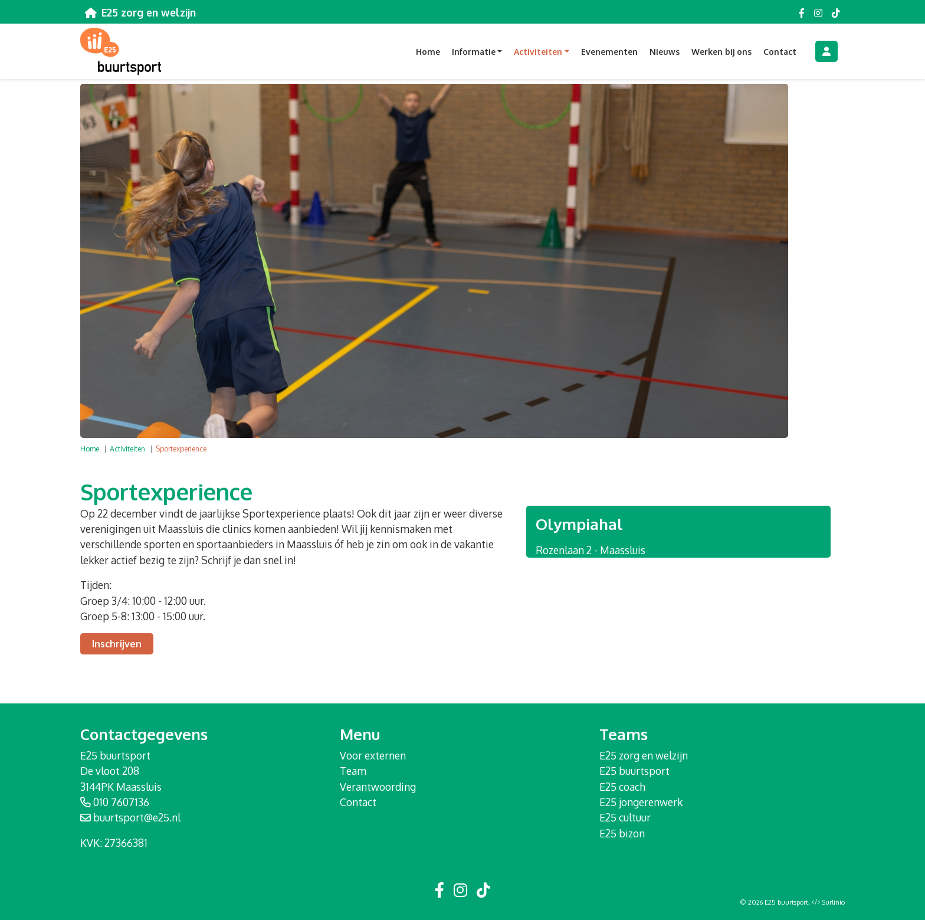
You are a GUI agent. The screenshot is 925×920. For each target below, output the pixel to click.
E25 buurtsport (634, 770)
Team (353, 770)
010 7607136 (121, 801)
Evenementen (609, 52)
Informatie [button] (474, 52)
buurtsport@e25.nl (137, 817)
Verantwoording (378, 786)
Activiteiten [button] (538, 52)
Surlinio (833, 902)
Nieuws (665, 52)
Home (428, 52)
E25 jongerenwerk (641, 801)
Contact (779, 52)
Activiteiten (127, 448)
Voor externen (373, 755)
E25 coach (622, 786)
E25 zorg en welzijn (643, 755)
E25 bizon (622, 833)
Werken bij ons (721, 52)
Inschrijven (117, 644)
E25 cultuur (625, 817)
